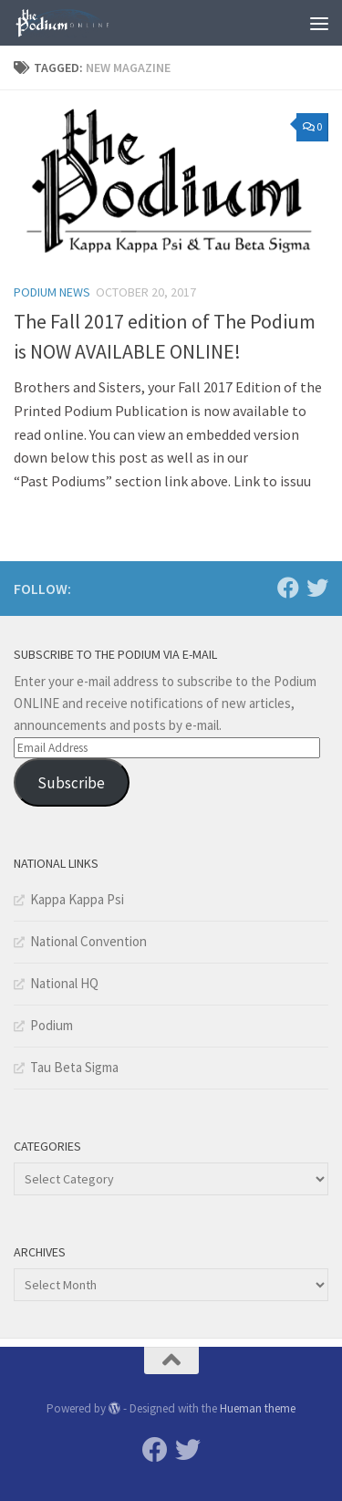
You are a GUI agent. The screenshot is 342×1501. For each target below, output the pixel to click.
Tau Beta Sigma (74, 1067)
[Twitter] (317, 588)
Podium (51, 1025)
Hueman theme (257, 1408)
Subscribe (71, 783)
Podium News (52, 292)
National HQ (64, 983)
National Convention (88, 941)
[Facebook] (288, 588)
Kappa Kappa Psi (77, 899)
